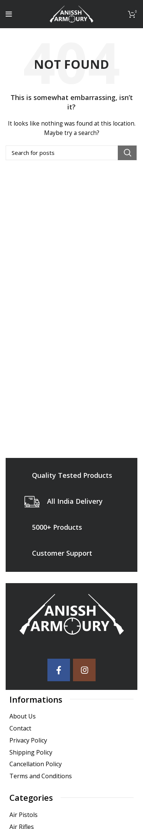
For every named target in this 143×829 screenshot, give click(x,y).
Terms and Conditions (40, 776)
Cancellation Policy (35, 764)
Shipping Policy (30, 752)
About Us (22, 716)
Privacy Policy (28, 740)
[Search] (71, 152)
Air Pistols (23, 815)
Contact (20, 728)
